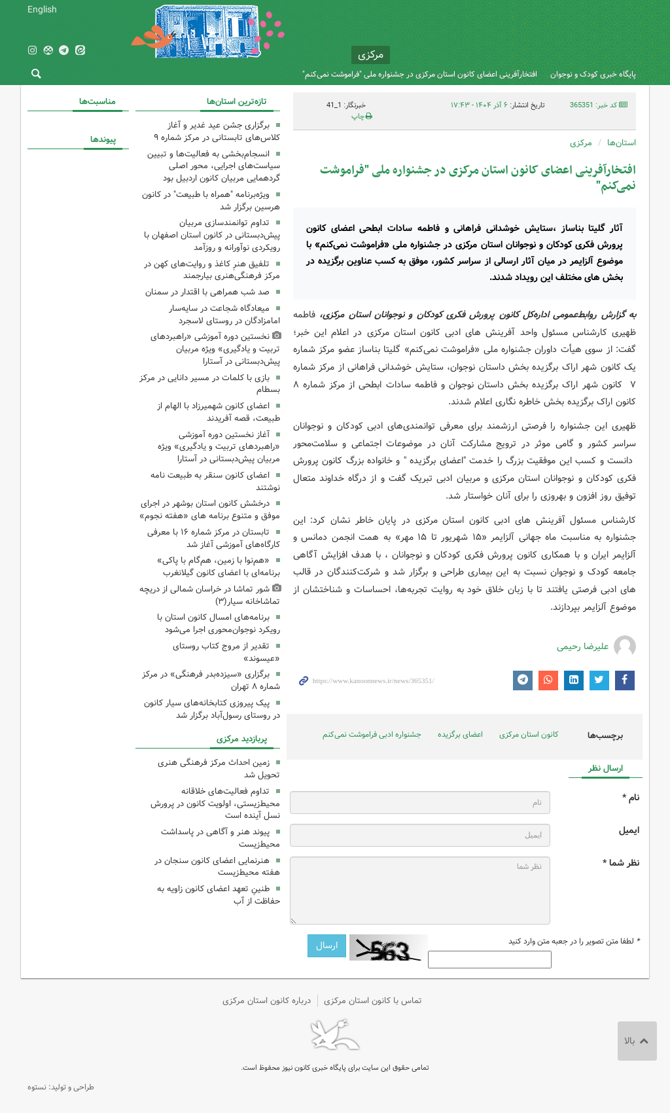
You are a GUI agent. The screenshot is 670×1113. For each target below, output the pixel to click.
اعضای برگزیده (460, 734)
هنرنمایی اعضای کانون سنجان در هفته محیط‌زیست (217, 867)
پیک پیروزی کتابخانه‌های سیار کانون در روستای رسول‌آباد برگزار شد (212, 709)
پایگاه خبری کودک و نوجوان (593, 74)
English (42, 10)
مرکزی (581, 143)
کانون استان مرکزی (529, 734)
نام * (630, 798)
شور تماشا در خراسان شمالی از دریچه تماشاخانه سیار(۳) (209, 595)
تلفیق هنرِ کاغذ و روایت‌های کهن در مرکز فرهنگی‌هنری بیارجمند (212, 270)
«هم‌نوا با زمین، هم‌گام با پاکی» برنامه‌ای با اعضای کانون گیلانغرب (218, 566)
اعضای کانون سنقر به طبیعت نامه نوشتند (215, 481)
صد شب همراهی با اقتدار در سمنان (207, 292)
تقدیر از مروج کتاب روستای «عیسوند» (226, 652)
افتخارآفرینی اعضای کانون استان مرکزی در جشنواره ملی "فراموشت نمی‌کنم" (419, 74)
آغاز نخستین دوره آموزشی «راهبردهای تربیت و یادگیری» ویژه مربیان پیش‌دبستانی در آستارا (219, 447)
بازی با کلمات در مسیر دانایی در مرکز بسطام (209, 384)
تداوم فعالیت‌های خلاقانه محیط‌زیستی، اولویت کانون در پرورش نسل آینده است (215, 803)
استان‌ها (621, 143)
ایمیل (629, 831)
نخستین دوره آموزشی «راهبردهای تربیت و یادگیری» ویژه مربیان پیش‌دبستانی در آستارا (215, 349)
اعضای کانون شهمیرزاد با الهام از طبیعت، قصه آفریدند (218, 412)
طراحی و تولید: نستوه (60, 1087)
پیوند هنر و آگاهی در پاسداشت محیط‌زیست (220, 838)
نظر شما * (621, 863)
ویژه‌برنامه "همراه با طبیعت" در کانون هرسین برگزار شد (211, 200)
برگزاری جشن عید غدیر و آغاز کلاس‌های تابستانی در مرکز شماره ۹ (217, 131)
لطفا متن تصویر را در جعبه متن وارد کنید (573, 941)
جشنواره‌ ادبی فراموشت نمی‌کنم (372, 734)
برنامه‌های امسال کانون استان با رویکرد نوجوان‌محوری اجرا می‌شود (218, 623)
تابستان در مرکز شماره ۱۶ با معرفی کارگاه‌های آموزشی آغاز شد (213, 538)
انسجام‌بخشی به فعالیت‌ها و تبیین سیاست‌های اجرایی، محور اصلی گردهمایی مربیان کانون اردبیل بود (213, 166)
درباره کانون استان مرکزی (266, 1001)
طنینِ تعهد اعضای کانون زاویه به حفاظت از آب (218, 895)
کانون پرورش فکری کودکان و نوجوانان (516, 39)
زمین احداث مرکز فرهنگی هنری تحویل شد (219, 768)
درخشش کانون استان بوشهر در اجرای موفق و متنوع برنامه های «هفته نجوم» (209, 509)
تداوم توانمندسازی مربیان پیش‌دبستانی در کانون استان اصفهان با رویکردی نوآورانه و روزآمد (212, 235)
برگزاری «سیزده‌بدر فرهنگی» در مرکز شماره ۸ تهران (211, 680)
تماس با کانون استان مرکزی (373, 1001)
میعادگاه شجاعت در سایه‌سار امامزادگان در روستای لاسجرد (224, 314)
